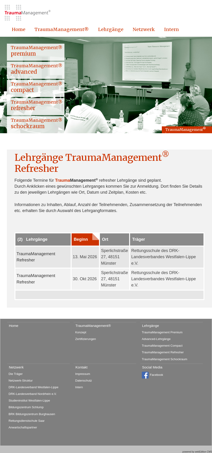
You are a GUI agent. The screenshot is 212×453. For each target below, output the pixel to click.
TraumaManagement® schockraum (36, 123)
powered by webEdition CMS (197, 451)
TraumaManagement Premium (162, 332)
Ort (105, 239)
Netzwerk (144, 29)
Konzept (80, 332)
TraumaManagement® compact (36, 87)
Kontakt (81, 367)
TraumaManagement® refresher (36, 105)
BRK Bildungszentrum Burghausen (32, 414)
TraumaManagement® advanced (36, 69)
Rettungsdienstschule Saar (26, 420)
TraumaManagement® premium (36, 51)
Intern (171, 29)
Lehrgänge (110, 29)
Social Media (152, 367)
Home (18, 29)
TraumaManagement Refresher (163, 352)
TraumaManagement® (62, 29)
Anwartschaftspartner (23, 427)
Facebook (152, 375)
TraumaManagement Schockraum (164, 359)
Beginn (81, 239)
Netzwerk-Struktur (21, 380)
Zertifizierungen (85, 339)
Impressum (82, 374)
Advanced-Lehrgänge (156, 339)
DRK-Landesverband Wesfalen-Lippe (33, 387)
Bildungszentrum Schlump (26, 407)
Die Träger (16, 374)
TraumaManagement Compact (162, 345)
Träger (138, 239)
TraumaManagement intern (185, 130)
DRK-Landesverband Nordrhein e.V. (33, 394)
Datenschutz (83, 380)
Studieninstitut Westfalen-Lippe (29, 400)
